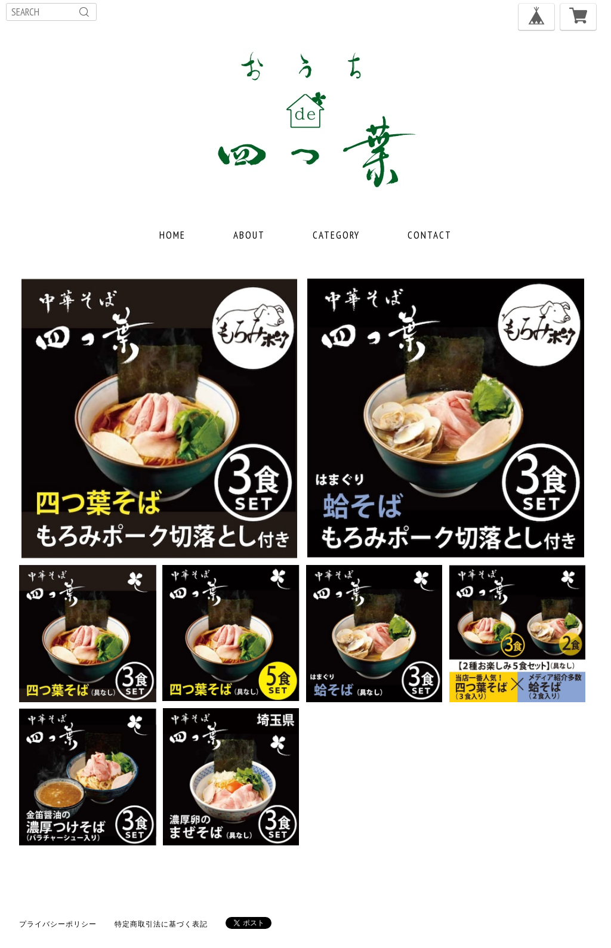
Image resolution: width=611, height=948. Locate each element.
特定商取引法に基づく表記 (161, 923)
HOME (172, 235)
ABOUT (249, 235)
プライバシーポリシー (58, 923)
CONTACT (430, 235)
